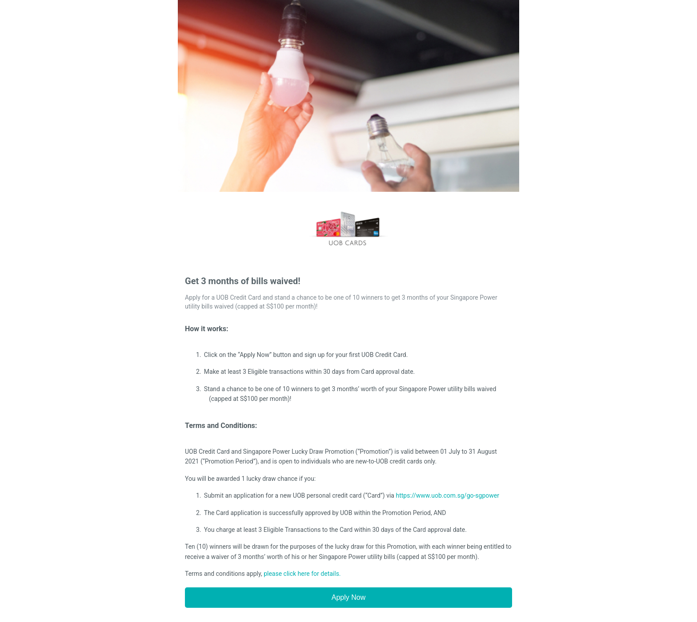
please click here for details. (302, 573)
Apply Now (348, 597)
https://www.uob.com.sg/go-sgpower (447, 495)
